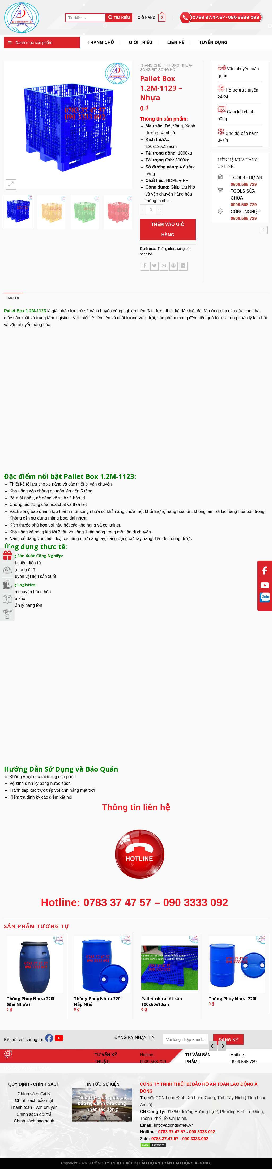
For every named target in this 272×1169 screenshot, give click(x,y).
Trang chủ (151, 65)
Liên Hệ (175, 42)
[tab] (13, 298)
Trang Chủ (101, 42)
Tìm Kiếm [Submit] (119, 17)
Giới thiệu (140, 42)
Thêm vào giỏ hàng (168, 229)
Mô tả (13, 298)
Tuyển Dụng (213, 42)
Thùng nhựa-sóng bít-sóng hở (166, 67)
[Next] (222, 1046)
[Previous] (213, 1046)
